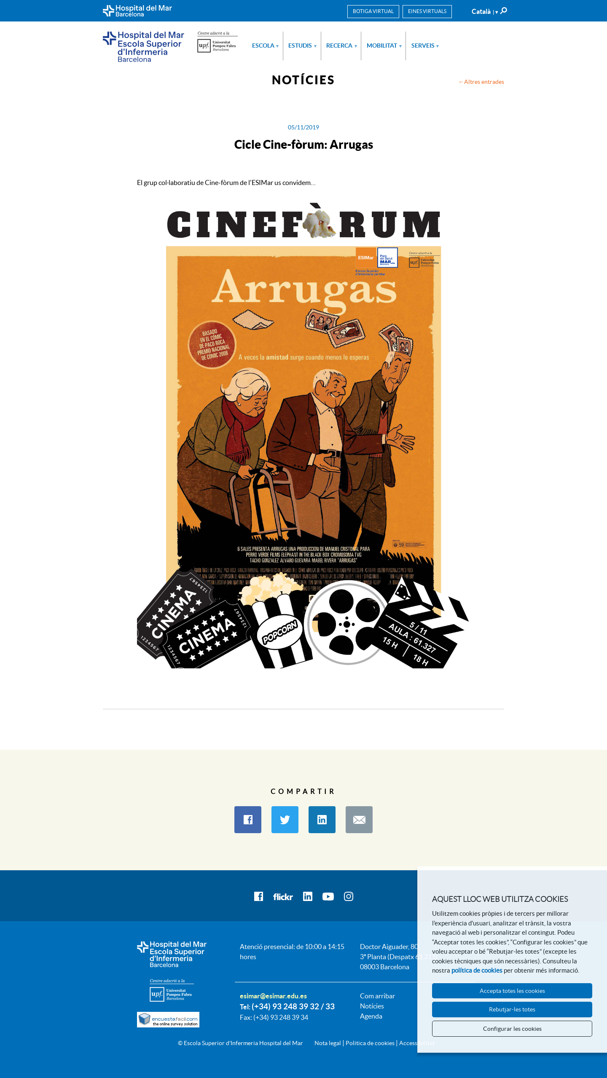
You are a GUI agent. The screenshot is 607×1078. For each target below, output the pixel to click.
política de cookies (476, 970)
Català (485, 11)
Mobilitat (384, 45)
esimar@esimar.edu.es (273, 996)
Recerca (341, 45)
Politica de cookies (370, 1043)
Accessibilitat (417, 1043)
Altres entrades (484, 81)
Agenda (371, 1016)
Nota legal (327, 1043)
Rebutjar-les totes (512, 1009)
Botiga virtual (373, 11)
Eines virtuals (427, 11)
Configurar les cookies (512, 1028)
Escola (265, 45)
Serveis (425, 45)
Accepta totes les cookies (512, 990)
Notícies (372, 1006)
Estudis (302, 45)
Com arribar (377, 996)
